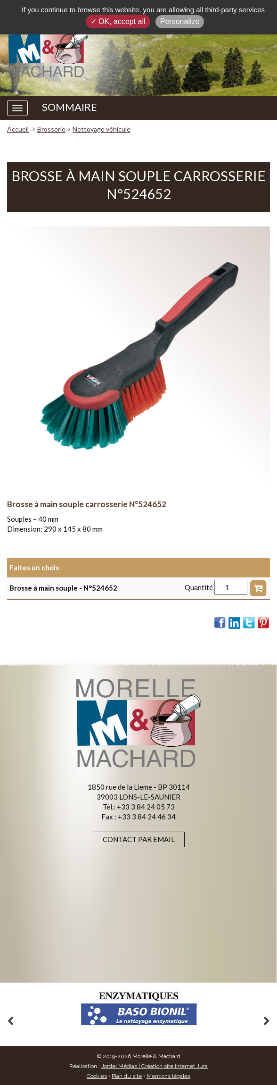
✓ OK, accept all (118, 21)
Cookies (97, 1076)
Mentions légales (168, 1076)
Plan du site (127, 1076)
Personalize (180, 21)
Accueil (18, 129)
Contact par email (139, 839)
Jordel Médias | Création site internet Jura (154, 1066)
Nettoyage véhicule (101, 129)
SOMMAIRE (69, 107)
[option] (138, 1008)
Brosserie (51, 129)
